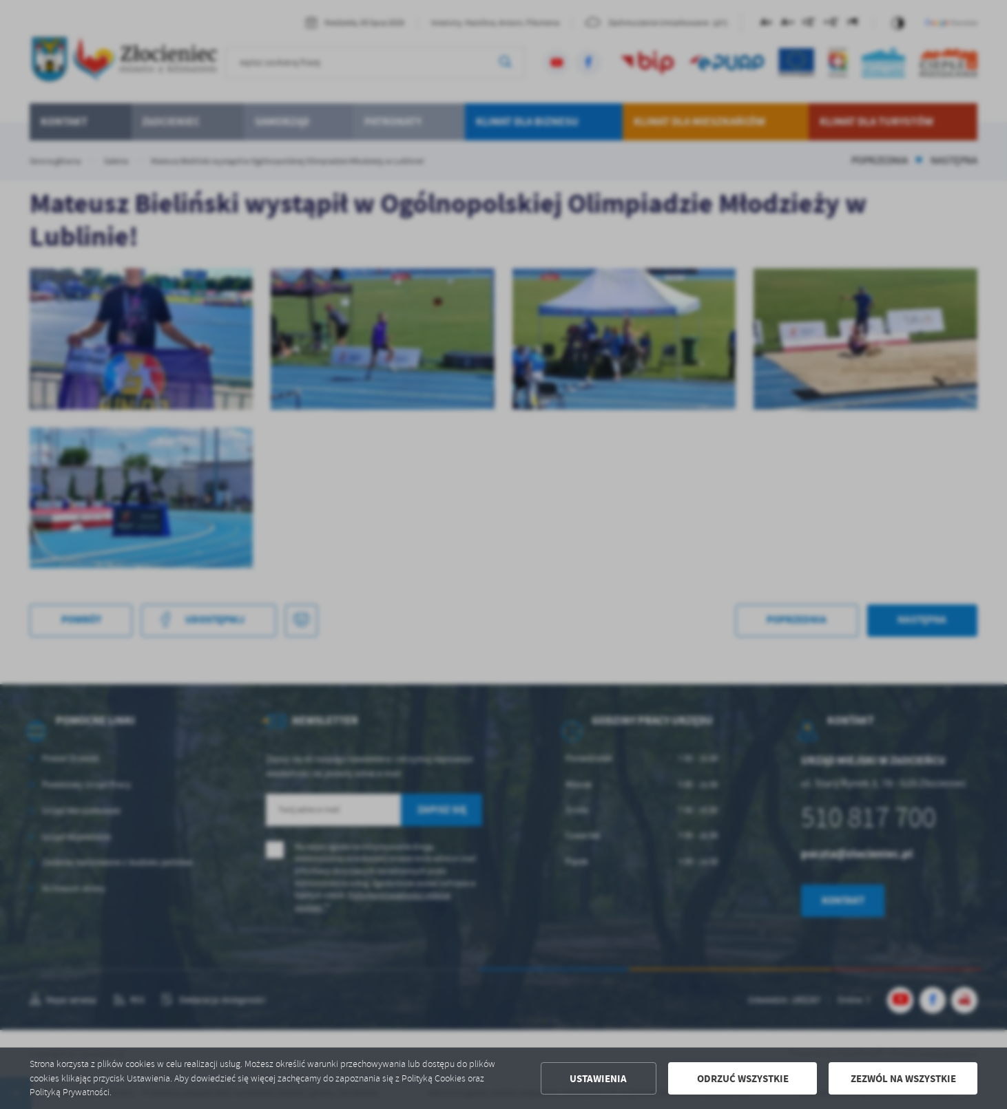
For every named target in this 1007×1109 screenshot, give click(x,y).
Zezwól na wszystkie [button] (903, 1079)
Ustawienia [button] (598, 1079)
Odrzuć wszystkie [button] (743, 1079)
